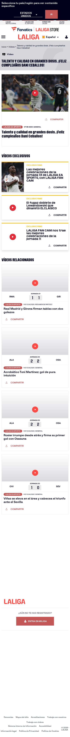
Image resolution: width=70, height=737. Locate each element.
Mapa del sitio (22, 717)
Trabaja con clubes (35, 722)
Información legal (9, 731)
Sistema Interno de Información (22, 726)
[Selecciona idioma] (51, 37)
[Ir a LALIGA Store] (35, 29)
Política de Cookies (50, 731)
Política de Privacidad (29, 731)
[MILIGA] (65, 37)
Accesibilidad (45, 726)
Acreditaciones (38, 717)
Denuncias (8, 717)
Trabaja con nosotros (56, 717)
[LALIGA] (28, 36)
